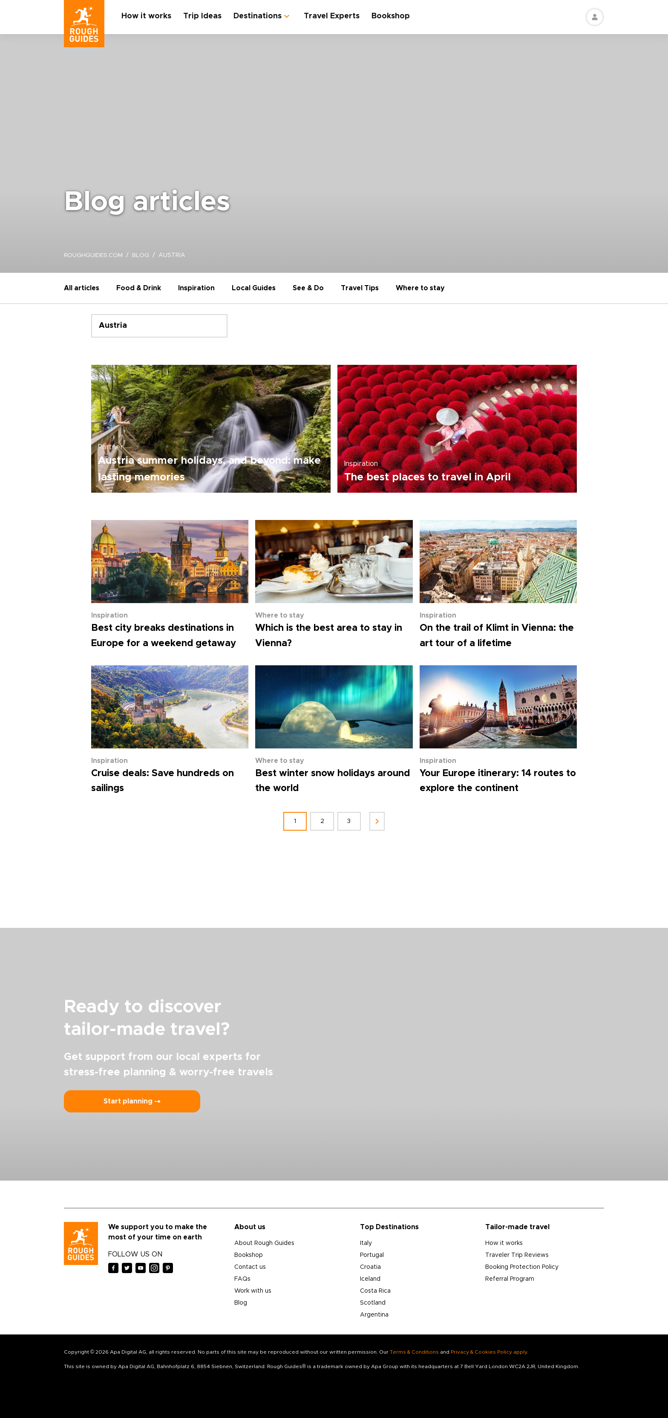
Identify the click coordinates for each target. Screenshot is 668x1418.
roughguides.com (94, 255)
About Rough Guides (264, 1243)
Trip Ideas (203, 16)
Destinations (258, 16)
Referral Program (509, 1279)
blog (141, 255)
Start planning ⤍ (132, 1101)
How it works (147, 16)
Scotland (373, 1303)
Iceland (370, 1279)
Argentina (374, 1315)
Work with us (252, 1291)
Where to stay (420, 288)
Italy (366, 1243)
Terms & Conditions (414, 1351)
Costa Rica (375, 1291)
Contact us (250, 1267)
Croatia (370, 1267)
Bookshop (391, 16)
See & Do (308, 288)
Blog (240, 1303)
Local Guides (254, 288)
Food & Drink (138, 288)
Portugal (372, 1255)
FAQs (242, 1279)
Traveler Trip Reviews (517, 1255)
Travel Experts (332, 16)
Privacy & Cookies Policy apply (489, 1351)
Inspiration (196, 288)
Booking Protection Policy (522, 1267)
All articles (81, 288)
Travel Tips (360, 288)
